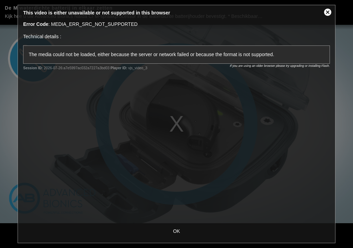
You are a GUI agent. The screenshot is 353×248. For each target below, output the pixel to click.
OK (176, 231)
